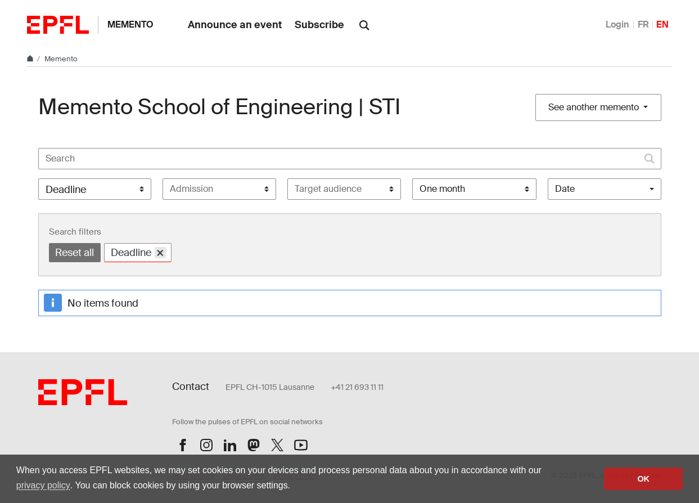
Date (565, 189)
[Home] (31, 59)
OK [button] (643, 478)
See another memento (594, 107)
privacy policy (43, 485)
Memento (130, 24)
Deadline (138, 252)
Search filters (75, 231)
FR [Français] (643, 24)
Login (617, 24)
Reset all (74, 252)
